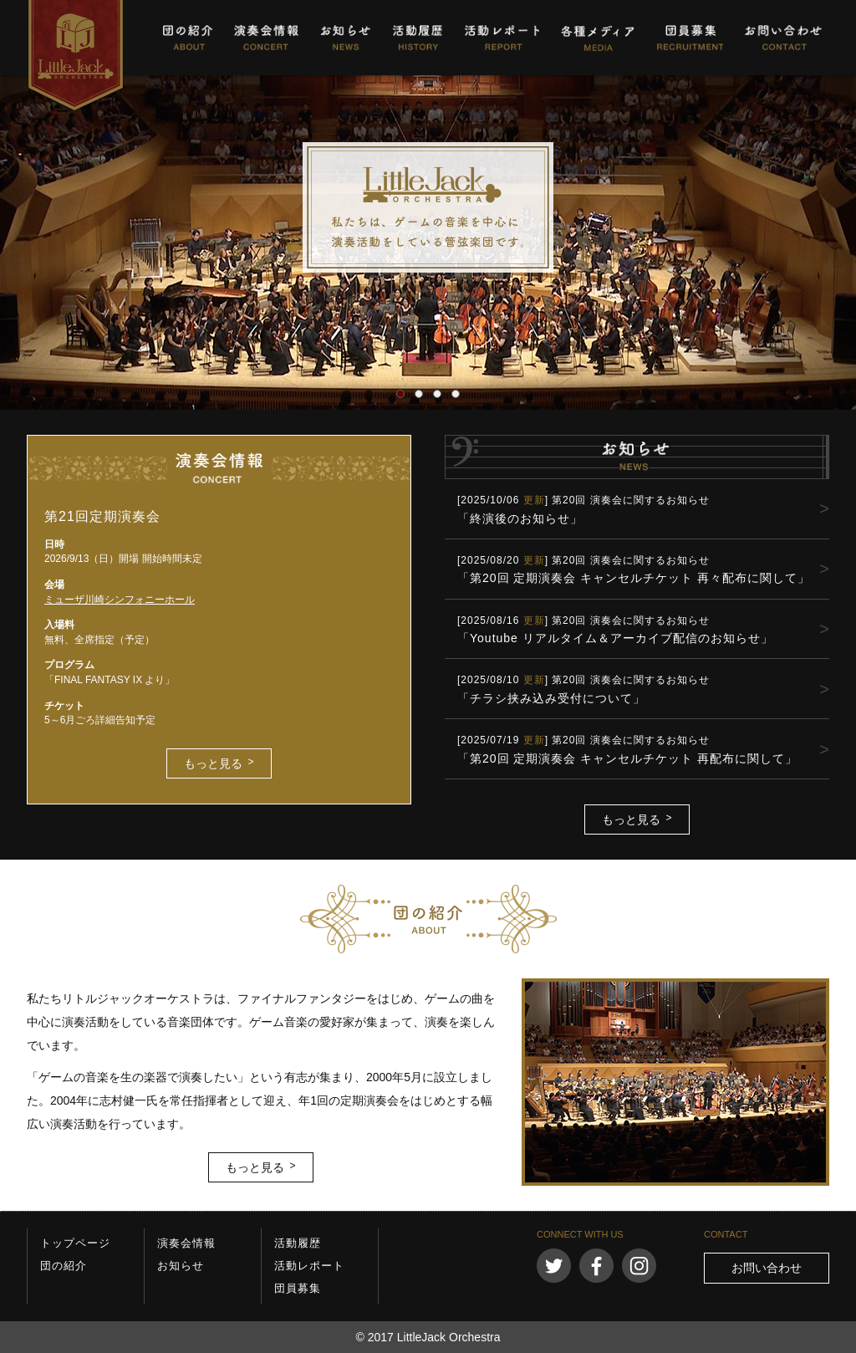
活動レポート (501, 37)
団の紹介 (187, 37)
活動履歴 (417, 37)
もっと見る (213, 763)
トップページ (75, 1243)
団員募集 (689, 37)
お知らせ (345, 37)
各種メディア (597, 37)
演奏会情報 (266, 37)
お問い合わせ (783, 37)
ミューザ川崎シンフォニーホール (119, 599)
